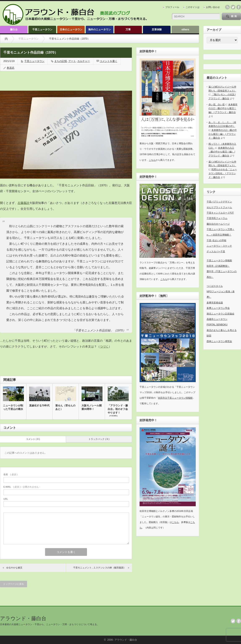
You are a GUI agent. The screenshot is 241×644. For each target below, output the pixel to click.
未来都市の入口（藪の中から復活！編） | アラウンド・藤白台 (223, 108)
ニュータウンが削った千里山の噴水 (13, 407)
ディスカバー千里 (216, 251)
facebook (238, 7)
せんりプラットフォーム (219, 207)
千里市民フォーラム (217, 218)
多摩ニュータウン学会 (218, 308)
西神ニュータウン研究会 (219, 341)
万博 (128, 29)
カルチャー (83, 61)
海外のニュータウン (99, 29)
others (185, 29)
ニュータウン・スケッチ (219, 246)
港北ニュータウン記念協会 (220, 313)
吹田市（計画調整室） (218, 266)
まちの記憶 (60, 61)
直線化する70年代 (39, 405)
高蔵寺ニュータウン (217, 319)
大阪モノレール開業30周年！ (92, 407)
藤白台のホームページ (218, 224)
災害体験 (157, 29)
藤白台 (14, 29)
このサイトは (193, 7)
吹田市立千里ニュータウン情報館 (175, 398)
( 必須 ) (10, 474)
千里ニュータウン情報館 (219, 260)
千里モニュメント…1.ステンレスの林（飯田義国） (99, 567)
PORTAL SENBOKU (217, 324)
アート (72, 61)
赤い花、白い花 (217, 104)
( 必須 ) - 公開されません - (21, 487)
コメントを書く (108, 61)
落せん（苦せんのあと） (65, 407)
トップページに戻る (13, 584)
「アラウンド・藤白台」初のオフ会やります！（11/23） (118, 411)
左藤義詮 (23, 203)
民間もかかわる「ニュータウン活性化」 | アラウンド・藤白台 (223, 173)
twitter (233, 7)
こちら (152, 160)
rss (227, 7)
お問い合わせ (213, 7)
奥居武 (10, 67)
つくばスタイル (215, 286)
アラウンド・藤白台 (23, 618)
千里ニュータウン (42, 29)
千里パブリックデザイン (219, 201)
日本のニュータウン (71, 29)
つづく (104, 346)
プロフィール (172, 7)
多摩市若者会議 (215, 302)
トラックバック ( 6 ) (98, 439)
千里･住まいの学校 (216, 240)
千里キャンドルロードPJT (220, 212)
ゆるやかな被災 (14, 567)
